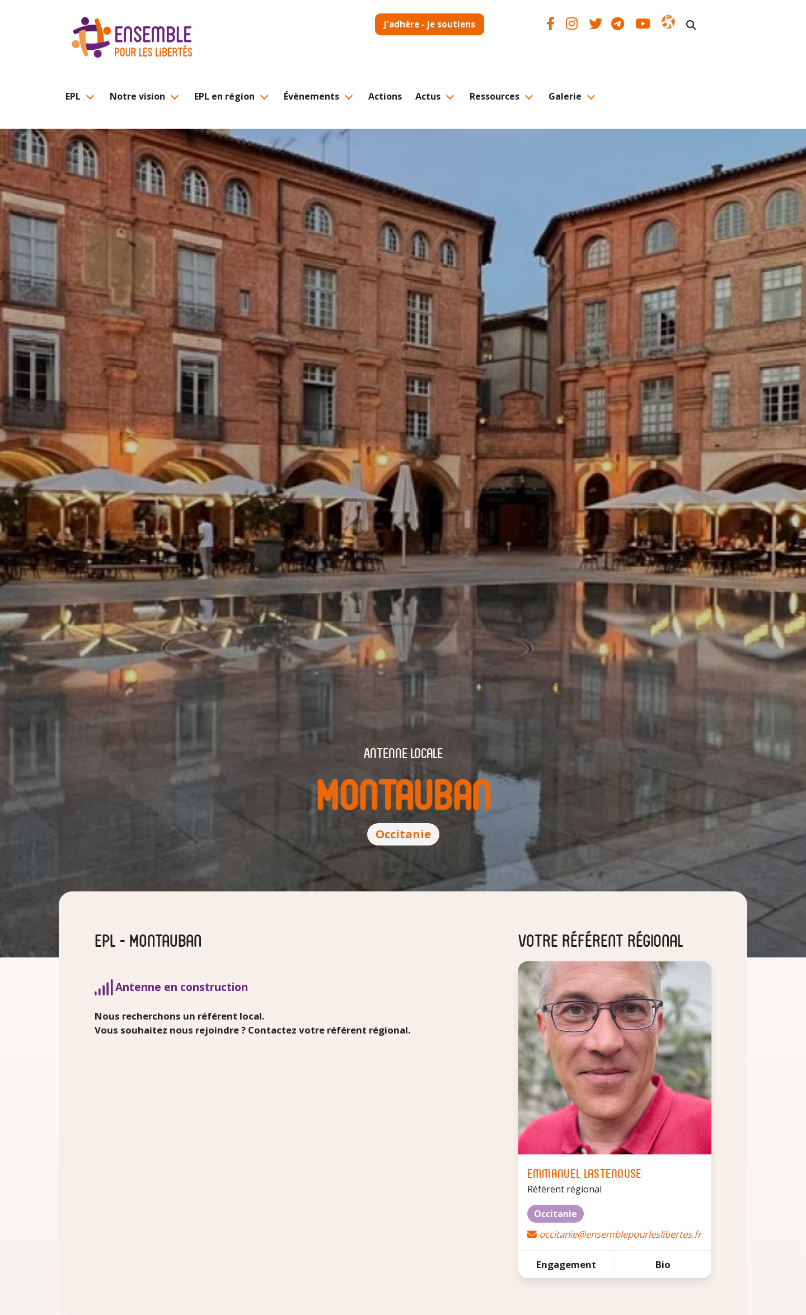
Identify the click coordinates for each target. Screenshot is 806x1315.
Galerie (565, 96)
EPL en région (224, 96)
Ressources (494, 96)
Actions (385, 96)
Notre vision (137, 96)
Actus (428, 96)
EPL (73, 96)
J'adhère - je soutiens (429, 24)
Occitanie (403, 834)
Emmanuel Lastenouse (584, 1173)
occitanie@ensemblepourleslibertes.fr (620, 1234)
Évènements (311, 96)
